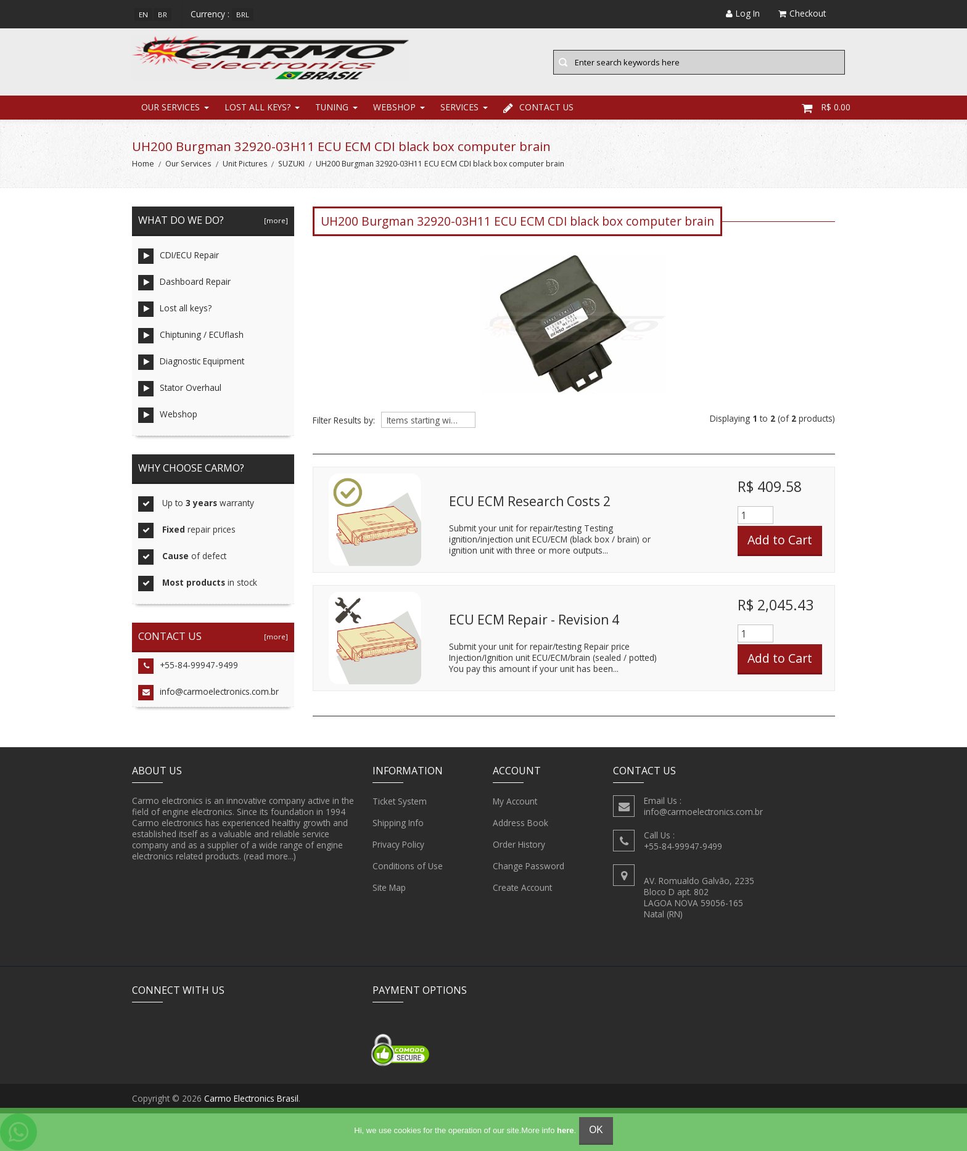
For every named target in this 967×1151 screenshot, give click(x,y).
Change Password (528, 866)
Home (143, 164)
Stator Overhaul (179, 389)
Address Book (520, 823)
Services (459, 107)
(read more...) (270, 856)
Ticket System (399, 801)
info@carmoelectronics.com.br (208, 693)
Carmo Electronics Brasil (251, 1099)
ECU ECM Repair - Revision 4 (534, 619)
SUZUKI (291, 164)
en (143, 14)
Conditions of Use (407, 866)
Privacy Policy (398, 844)
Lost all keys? (257, 107)
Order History (519, 844)
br (162, 14)
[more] (274, 221)
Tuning (331, 107)
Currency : (210, 14)
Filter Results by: (344, 421)
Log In (743, 13)
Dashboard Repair (184, 283)
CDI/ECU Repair (178, 256)
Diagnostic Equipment (191, 363)
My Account (515, 801)
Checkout (802, 13)
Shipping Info (398, 823)
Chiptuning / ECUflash (191, 336)
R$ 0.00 (826, 107)
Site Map (389, 888)
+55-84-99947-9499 (188, 666)
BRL (242, 14)
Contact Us (538, 107)
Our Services (170, 107)
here (565, 1130)
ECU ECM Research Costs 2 (530, 501)
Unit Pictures (245, 164)
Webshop (394, 107)
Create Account (522, 888)
